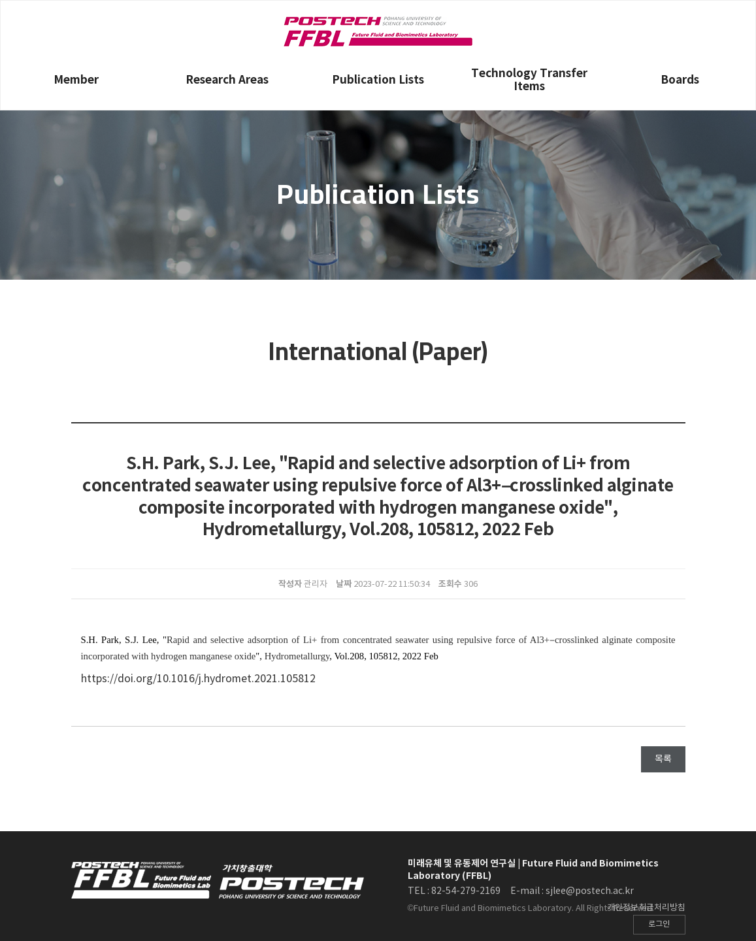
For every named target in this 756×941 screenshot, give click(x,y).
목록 (663, 759)
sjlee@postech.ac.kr (590, 891)
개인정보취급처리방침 (646, 908)
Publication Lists (378, 80)
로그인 (659, 924)
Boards (680, 80)
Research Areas (227, 80)
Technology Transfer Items (529, 80)
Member (76, 80)
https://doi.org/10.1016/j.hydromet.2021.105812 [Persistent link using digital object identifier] (198, 679)
